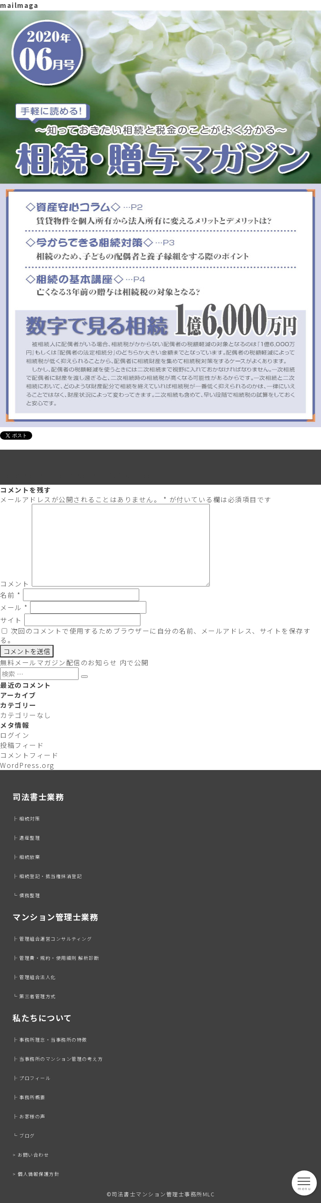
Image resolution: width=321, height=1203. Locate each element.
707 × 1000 (129, 476)
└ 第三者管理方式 (34, 996)
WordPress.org (27, 765)
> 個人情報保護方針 (36, 1173)
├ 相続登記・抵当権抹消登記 (47, 876)
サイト (11, 620)
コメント (14, 584)
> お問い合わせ (31, 1154)
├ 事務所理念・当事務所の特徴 (50, 1039)
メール (14, 607)
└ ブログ (24, 1135)
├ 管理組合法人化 (34, 977)
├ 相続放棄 (26, 856)
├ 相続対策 (26, 818)
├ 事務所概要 (29, 1097)
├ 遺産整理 (26, 837)
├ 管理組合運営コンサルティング (52, 938)
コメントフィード (29, 755)
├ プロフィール (32, 1078)
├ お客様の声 (29, 1116)
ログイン (14, 735)
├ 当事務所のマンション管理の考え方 (58, 1058)
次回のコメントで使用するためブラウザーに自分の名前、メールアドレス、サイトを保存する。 (155, 635)
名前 (10, 595)
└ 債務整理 (26, 895)
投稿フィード (22, 745)
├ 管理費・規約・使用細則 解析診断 (56, 957)
